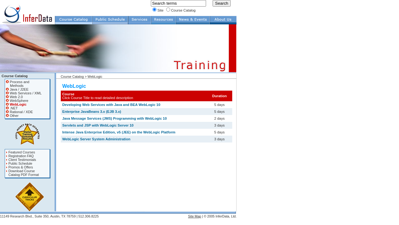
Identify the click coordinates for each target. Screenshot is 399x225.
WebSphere (17, 100)
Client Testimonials (21, 160)
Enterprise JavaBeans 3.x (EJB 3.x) (91, 111)
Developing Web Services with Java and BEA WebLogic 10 (111, 105)
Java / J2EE (17, 89)
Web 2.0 (14, 97)
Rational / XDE (19, 112)
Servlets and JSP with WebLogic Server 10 (98, 125)
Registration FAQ (20, 156)
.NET (12, 108)
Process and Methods (17, 84)
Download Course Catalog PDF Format (22, 173)
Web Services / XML (24, 93)
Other (12, 116)
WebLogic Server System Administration (96, 139)
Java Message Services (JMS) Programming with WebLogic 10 (114, 118)
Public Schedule (19, 163)
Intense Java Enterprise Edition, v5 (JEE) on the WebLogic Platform (118, 132)
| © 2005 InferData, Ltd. (219, 216)
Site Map (194, 216)
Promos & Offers (19, 167)
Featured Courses (20, 152)
